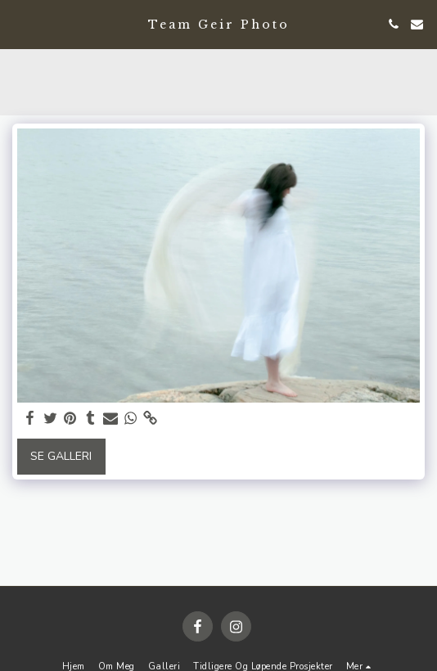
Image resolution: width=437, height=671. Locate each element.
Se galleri (61, 456)
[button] (18, 23)
